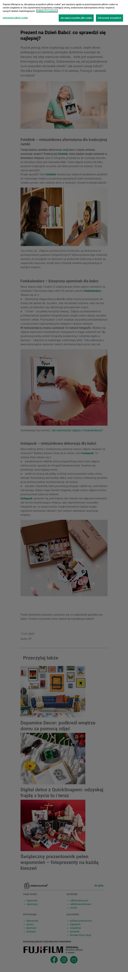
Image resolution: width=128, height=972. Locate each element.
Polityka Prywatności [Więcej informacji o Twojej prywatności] (47, 8)
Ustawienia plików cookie (15, 15)
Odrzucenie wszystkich (109, 15)
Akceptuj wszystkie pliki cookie (76, 15)
